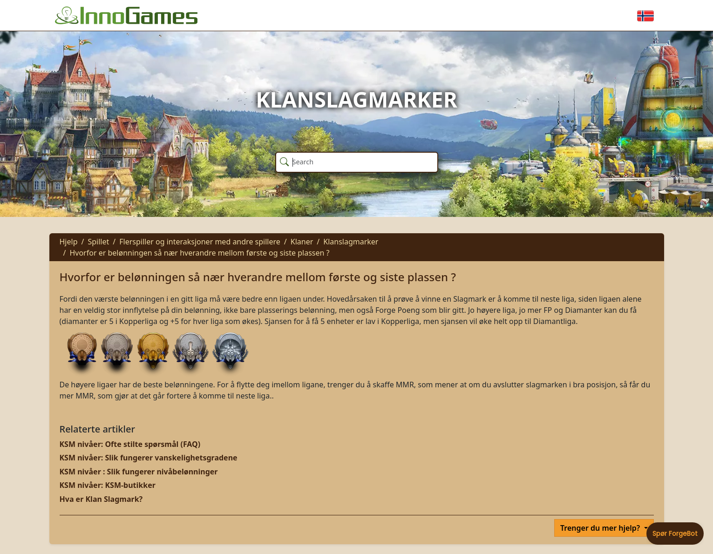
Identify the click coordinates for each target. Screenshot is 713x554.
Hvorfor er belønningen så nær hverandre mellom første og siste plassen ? (199, 253)
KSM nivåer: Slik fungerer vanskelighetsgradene (149, 458)
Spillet (98, 241)
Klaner (302, 241)
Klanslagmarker (350, 241)
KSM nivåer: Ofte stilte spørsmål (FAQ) (130, 444)
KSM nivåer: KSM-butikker (108, 485)
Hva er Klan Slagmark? (101, 499)
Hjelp (69, 241)
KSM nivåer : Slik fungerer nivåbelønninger (139, 471)
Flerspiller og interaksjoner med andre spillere (199, 241)
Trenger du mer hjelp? (601, 528)
